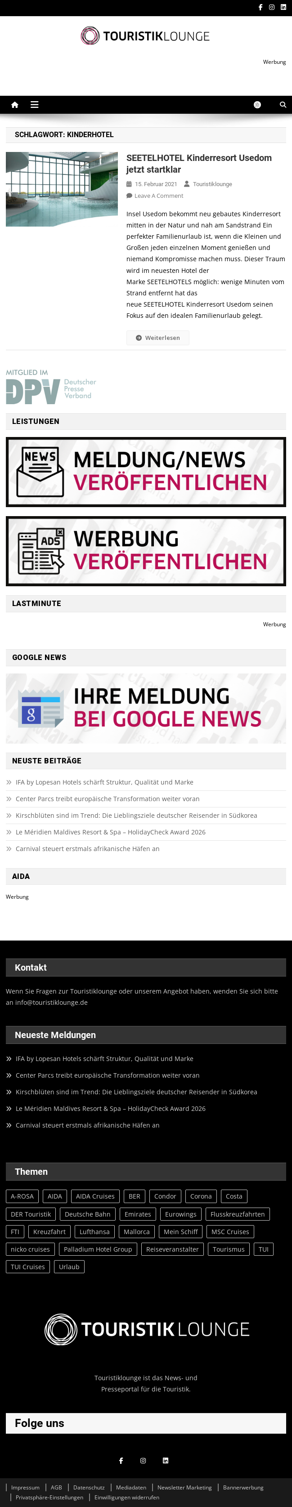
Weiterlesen (158, 338)
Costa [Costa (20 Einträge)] (234, 1196)
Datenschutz (89, 1487)
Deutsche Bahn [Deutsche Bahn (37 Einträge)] (88, 1214)
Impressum (25, 1487)
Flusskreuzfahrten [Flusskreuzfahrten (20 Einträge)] (238, 1214)
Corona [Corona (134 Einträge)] (201, 1196)
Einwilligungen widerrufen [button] (126, 1497)
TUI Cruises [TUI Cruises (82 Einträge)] (28, 1266)
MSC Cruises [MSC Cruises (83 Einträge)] (230, 1231)
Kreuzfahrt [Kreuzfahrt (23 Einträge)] (49, 1231)
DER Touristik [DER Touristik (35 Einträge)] (31, 1214)
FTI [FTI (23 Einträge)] (15, 1231)
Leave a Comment (159, 196)
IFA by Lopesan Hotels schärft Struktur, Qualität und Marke (105, 782)
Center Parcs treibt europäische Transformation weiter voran (108, 798)
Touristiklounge (212, 184)
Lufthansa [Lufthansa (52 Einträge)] (95, 1231)
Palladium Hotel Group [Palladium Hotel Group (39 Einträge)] (98, 1249)
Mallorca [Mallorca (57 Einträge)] (137, 1231)
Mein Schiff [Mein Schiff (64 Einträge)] (181, 1231)
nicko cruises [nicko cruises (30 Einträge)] (30, 1249)
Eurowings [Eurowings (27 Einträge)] (181, 1214)
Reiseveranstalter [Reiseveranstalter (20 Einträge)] (172, 1249)
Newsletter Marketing (184, 1487)
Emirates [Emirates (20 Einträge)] (138, 1214)
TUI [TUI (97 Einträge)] (264, 1249)
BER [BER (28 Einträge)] (134, 1196)
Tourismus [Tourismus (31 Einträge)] (229, 1249)
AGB (56, 1487)
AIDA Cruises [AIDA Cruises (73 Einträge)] (95, 1196)
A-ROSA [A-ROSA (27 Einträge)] (22, 1196)
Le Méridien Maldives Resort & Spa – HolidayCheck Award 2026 (111, 832)
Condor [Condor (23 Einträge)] (165, 1196)
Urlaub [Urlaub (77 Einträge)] (69, 1266)
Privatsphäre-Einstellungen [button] (49, 1497)
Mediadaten (131, 1487)
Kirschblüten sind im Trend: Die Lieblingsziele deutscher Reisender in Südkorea (136, 815)
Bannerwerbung (243, 1487)
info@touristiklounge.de (51, 1002)
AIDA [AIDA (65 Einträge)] (55, 1196)
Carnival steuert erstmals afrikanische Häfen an (88, 848)
